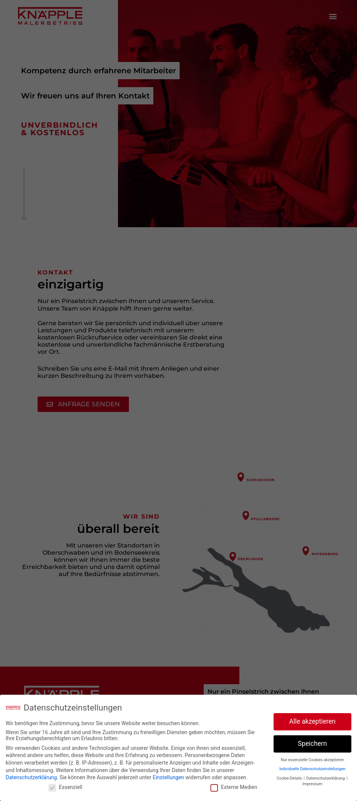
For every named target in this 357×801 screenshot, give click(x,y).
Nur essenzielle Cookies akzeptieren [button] (312, 759)
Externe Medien (233, 787)
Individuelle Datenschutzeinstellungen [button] (312, 768)
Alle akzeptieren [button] (312, 721)
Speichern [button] (312, 743)
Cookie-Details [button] (290, 778)
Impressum (312, 783)
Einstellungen (168, 777)
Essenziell (65, 787)
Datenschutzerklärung (31, 777)
